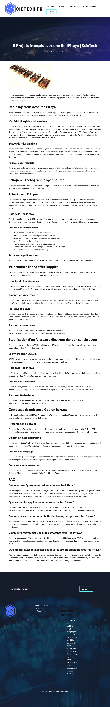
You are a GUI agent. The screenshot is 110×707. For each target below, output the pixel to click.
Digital (61, 6)
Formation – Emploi (90, 6)
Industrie (75, 6)
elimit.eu (65, 691)
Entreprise (50, 6)
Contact (51, 11)
